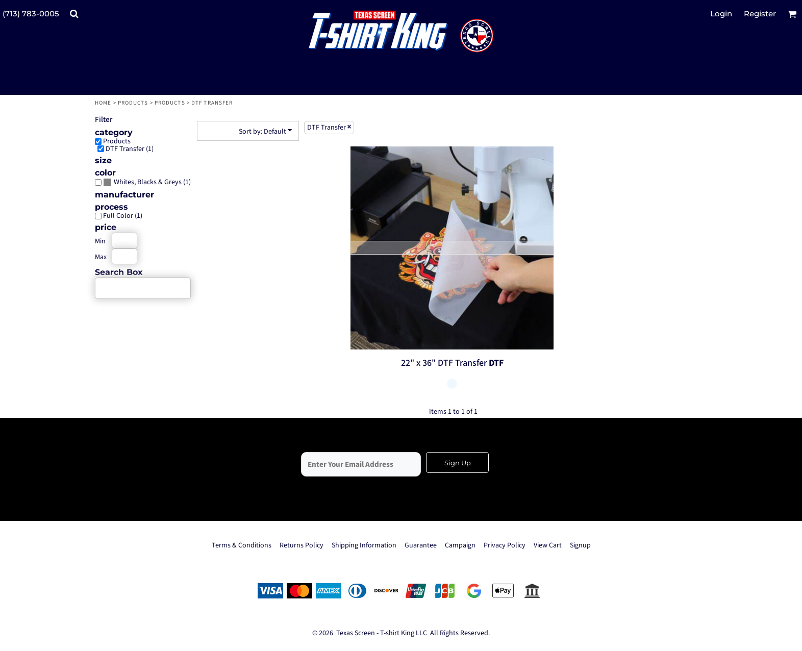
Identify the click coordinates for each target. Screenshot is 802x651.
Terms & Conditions (241, 545)
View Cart (548, 545)
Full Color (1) (122, 215)
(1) (147, 182)
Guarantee (421, 545)
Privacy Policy (504, 545)
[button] (74, 13)
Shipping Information (364, 545)
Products (133, 103)
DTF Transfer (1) (130, 149)
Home (103, 103)
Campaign (460, 545)
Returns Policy (301, 545)
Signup (580, 545)
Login (721, 13)
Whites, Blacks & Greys (148, 182)
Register (760, 13)
